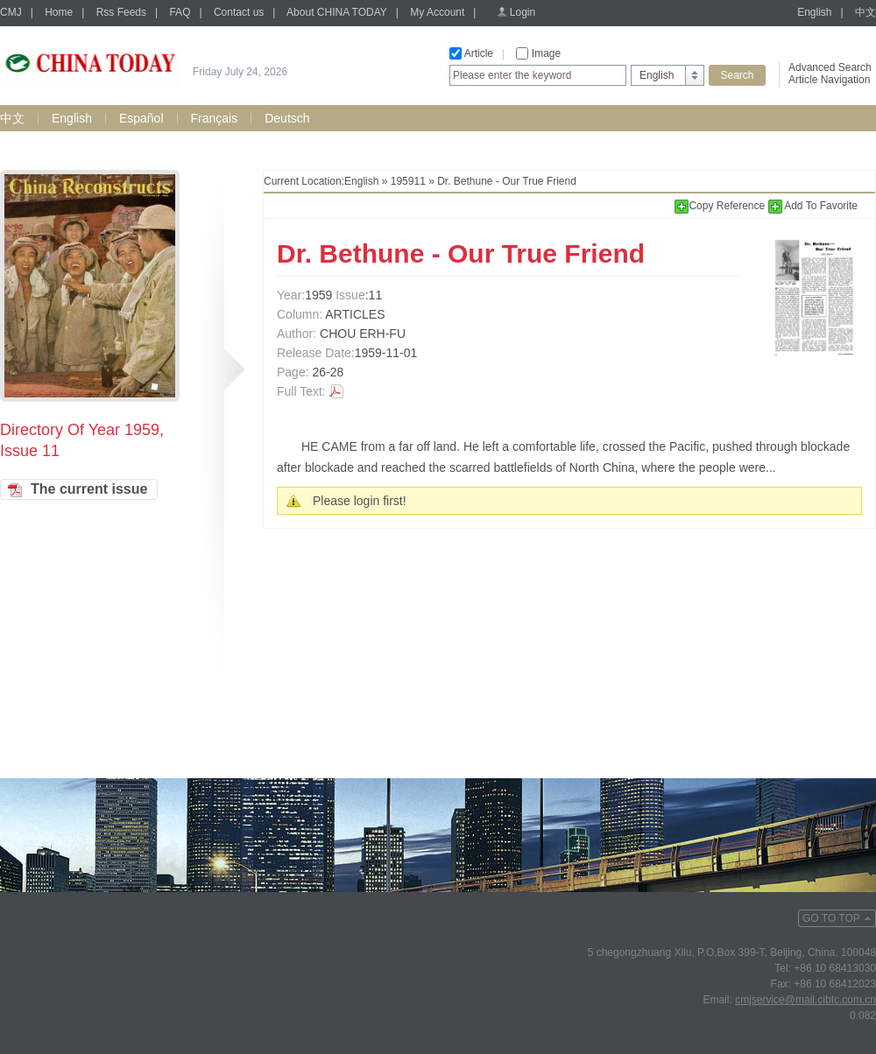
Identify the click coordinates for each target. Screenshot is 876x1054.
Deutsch (287, 118)
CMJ (11, 12)
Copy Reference (721, 206)
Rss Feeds (121, 12)
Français (214, 118)
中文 (865, 12)
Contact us (239, 12)
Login (522, 12)
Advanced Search (830, 67)
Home (59, 12)
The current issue (89, 488)
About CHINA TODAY (336, 12)
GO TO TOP (831, 918)
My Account (437, 12)
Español (141, 118)
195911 (408, 181)
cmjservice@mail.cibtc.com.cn (805, 1000)
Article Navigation (829, 80)
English (814, 12)
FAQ (179, 12)
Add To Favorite (813, 206)
